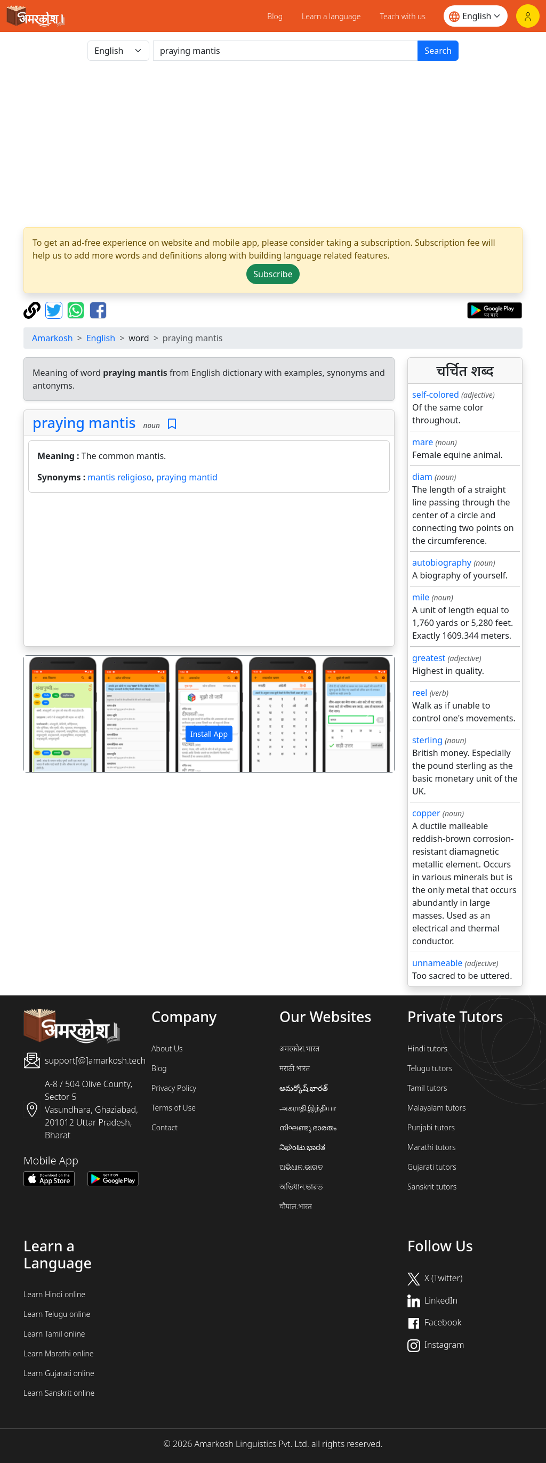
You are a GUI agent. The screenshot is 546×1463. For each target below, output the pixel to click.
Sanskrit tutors (431, 1186)
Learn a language (331, 16)
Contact (164, 1127)
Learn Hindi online (54, 1294)
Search (438, 51)
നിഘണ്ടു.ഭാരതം (307, 1127)
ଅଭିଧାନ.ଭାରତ (301, 1167)
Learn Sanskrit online (58, 1393)
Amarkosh (52, 338)
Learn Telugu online (56, 1314)
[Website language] (476, 16)
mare (422, 442)
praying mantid (187, 477)
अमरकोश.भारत (299, 1048)
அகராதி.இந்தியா (307, 1108)
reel (419, 692)
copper (426, 813)
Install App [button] (209, 734)
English (100, 338)
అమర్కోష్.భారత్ (303, 1088)
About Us (167, 1048)
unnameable (437, 963)
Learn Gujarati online (58, 1373)
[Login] (528, 16)
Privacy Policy (173, 1088)
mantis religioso (119, 477)
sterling (427, 740)
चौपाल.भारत (295, 1206)
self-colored (435, 394)
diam (422, 477)
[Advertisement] (273, 144)
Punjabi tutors (431, 1127)
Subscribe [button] (272, 274)
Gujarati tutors (431, 1167)
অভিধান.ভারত (301, 1186)
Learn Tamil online (54, 1334)
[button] (51, 713)
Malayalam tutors (436, 1108)
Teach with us (402, 16)
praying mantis (84, 422)
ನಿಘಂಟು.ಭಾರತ (302, 1147)
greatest (428, 658)
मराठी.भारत (294, 1068)
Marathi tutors (431, 1147)
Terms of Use (173, 1108)
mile (420, 597)
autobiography (441, 562)
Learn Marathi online (58, 1353)
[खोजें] (285, 51)
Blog (275, 16)
